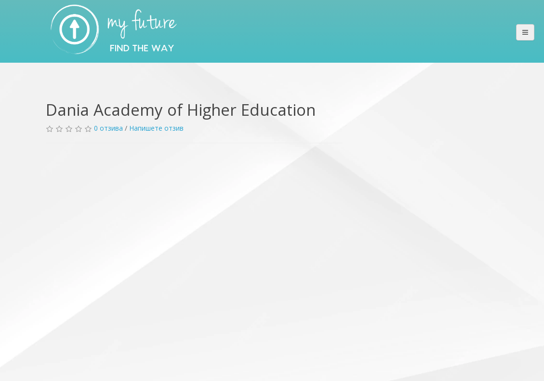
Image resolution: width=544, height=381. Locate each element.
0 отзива (108, 128)
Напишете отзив (156, 128)
